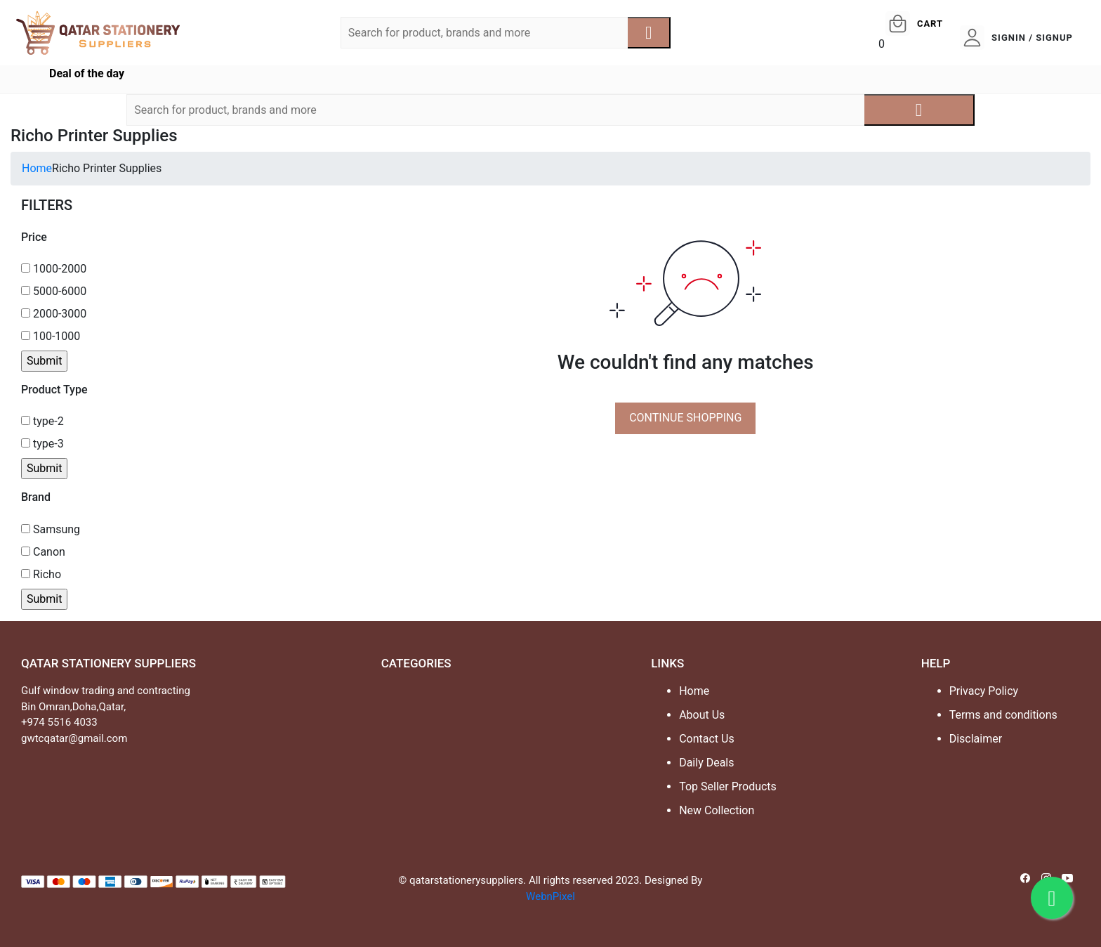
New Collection (716, 810)
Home (37, 168)
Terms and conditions (1003, 714)
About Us (702, 714)
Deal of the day (86, 73)
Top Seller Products (728, 786)
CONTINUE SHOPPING (685, 417)
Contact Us (706, 738)
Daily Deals (706, 762)
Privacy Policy (984, 691)
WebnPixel (550, 896)
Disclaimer (975, 738)
